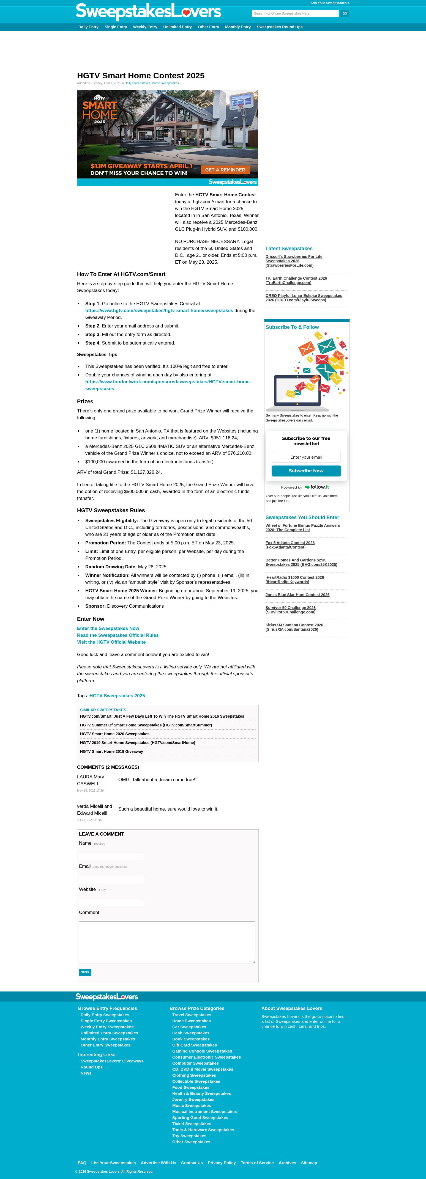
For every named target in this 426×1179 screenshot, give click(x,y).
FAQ (82, 1162)
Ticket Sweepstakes (191, 1123)
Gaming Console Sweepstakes (202, 1051)
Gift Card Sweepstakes (194, 1045)
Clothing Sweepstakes (194, 1075)
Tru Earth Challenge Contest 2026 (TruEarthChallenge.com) (296, 280)
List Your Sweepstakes (113, 1162)
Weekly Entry (145, 27)
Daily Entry (88, 27)
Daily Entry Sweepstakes (105, 1014)
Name (92, 843)
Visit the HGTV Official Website (111, 642)
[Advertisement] (213, 49)
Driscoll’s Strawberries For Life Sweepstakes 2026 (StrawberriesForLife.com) (294, 261)
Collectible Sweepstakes (196, 1081)
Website (92, 889)
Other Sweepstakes (191, 1141)
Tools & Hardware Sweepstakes (203, 1129)
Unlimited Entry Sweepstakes (109, 1033)
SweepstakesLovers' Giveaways (112, 1061)
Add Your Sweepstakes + (329, 3)
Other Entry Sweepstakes (105, 1045)
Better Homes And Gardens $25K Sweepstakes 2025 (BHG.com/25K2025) (301, 562)
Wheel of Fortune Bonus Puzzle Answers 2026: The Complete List (303, 527)
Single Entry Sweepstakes (106, 1020)
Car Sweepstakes (189, 1026)
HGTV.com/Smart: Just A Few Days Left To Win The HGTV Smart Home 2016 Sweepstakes (162, 716)
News (86, 1073)
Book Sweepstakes (191, 1039)
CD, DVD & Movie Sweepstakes (202, 1069)
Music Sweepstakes (191, 1105)
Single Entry (116, 27)
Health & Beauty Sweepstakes (201, 1093)
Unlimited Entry (177, 27)
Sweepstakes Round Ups (280, 27)
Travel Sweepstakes (191, 1014)
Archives (287, 1162)
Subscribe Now (306, 470)
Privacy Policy (222, 1162)
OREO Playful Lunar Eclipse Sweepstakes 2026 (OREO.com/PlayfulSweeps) (304, 297)
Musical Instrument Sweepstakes (204, 1111)
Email (103, 866)
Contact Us (192, 1162)
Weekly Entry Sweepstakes (107, 1026)
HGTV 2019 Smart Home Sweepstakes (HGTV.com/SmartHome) (137, 742)
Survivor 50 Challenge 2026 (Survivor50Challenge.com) (291, 609)
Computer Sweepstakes (195, 1063)
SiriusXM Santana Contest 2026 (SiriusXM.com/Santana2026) (294, 627)
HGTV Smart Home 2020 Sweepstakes (114, 734)
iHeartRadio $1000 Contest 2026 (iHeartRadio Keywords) (295, 579)
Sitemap (309, 1162)
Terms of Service (257, 1162)
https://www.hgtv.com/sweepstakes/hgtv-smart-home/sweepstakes (159, 310)
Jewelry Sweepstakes (193, 1099)
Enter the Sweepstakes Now (108, 628)
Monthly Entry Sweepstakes (108, 1039)
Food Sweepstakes (190, 1087)
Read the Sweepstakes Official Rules (118, 635)
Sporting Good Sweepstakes (200, 1117)
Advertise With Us (158, 1162)
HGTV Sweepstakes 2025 (117, 695)
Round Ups (92, 1067)
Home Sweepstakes (165, 83)
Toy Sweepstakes (189, 1135)
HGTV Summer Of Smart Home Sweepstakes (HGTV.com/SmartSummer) (146, 725)
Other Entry (208, 27)
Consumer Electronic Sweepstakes (206, 1057)
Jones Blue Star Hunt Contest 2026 (298, 595)
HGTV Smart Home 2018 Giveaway (111, 751)
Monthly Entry (238, 27)
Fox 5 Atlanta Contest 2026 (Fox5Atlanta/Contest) (290, 545)
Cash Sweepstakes (190, 1033)
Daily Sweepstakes (137, 83)
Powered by (305, 487)
